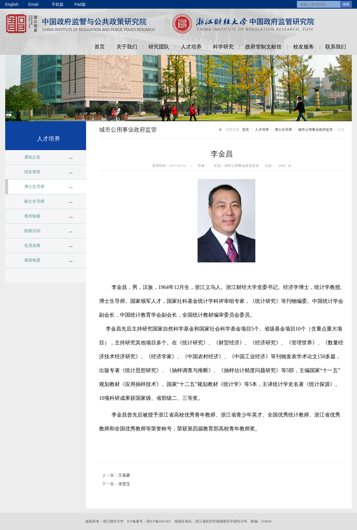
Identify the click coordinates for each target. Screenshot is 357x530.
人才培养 (191, 47)
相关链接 (32, 216)
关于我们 (126, 47)
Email (33, 4)
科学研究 (223, 47)
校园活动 (32, 231)
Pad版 (80, 4)
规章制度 (32, 260)
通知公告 (32, 157)
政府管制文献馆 (263, 47)
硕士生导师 (34, 201)
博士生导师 (34, 186)
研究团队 (158, 47)
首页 (99, 47)
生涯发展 (32, 245)
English (11, 4)
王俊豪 (124, 475)
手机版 (57, 4)
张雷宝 (124, 484)
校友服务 (303, 47)
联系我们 (335, 47)
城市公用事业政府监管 (315, 130)
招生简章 (32, 172)
